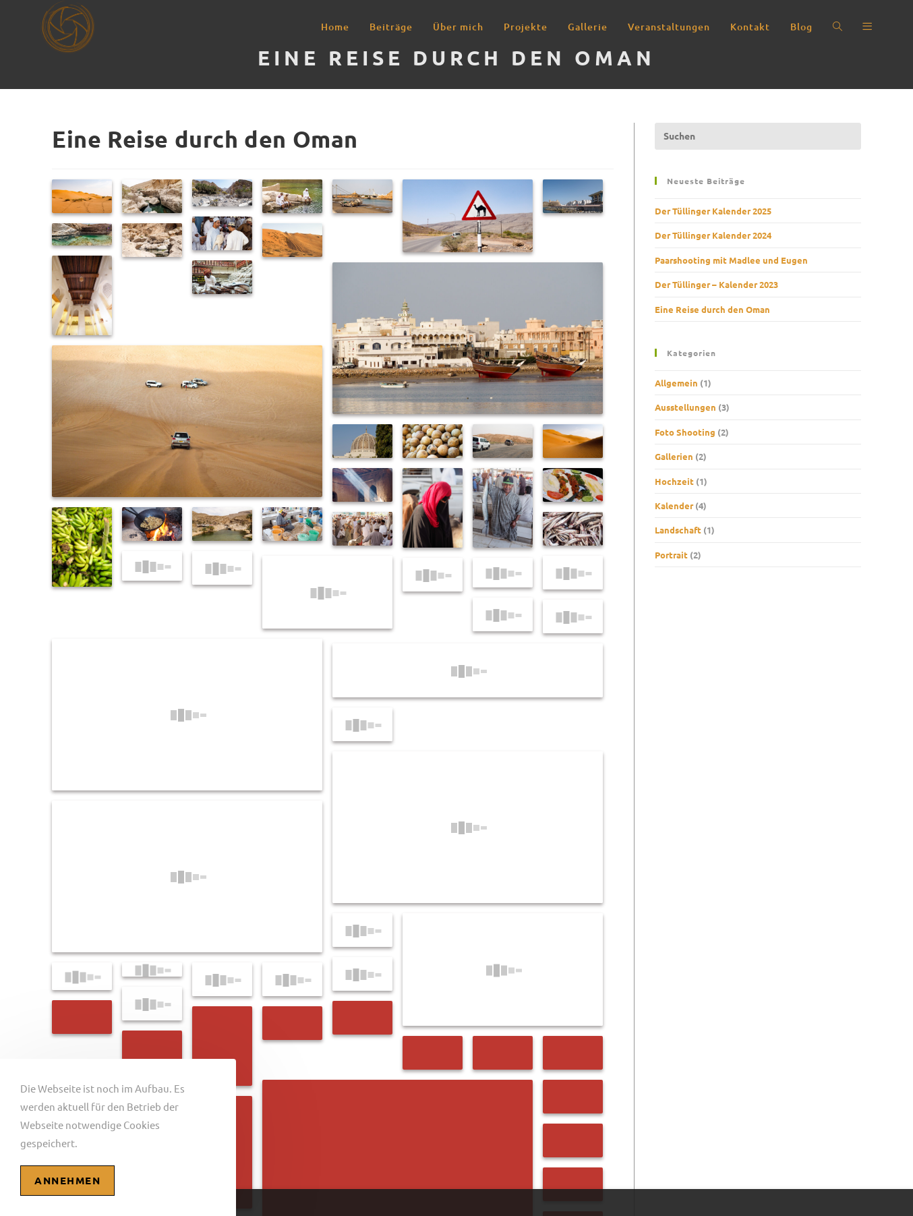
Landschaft (678, 529)
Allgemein (676, 382)
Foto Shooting (685, 432)
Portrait (671, 554)
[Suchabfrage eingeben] (758, 136)
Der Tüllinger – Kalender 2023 (716, 284)
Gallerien (674, 456)
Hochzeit (674, 481)
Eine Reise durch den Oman (712, 309)
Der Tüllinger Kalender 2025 (713, 210)
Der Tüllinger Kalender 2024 (713, 235)
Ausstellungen (685, 407)
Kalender (674, 505)
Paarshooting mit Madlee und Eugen (731, 260)
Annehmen (67, 1180)
